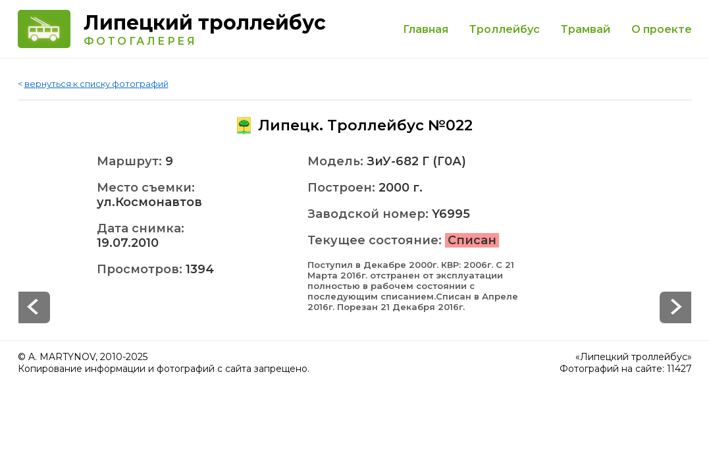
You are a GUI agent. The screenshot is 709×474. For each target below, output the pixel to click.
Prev (675, 307)
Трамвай (585, 29)
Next (34, 307)
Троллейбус (504, 29)
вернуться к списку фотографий (96, 83)
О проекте (661, 29)
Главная (425, 29)
